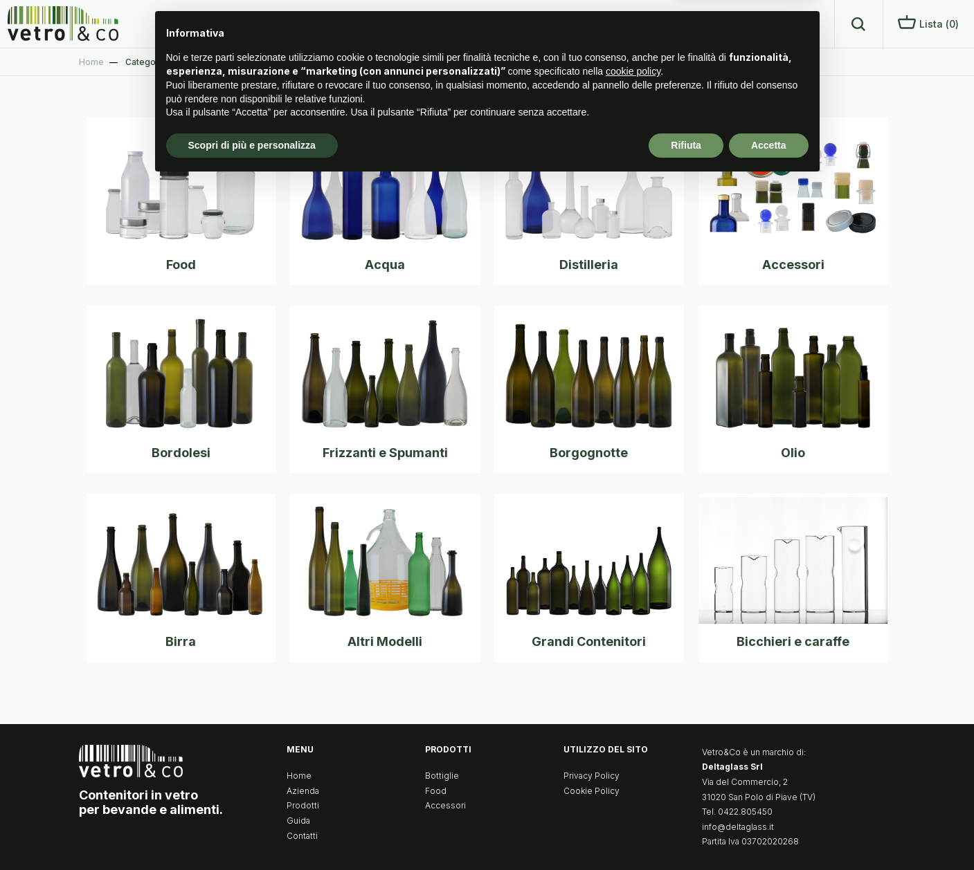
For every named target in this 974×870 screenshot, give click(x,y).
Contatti (797, 24)
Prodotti (683, 24)
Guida (740, 24)
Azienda (620, 24)
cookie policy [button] (633, 758)
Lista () (928, 22)
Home (563, 24)
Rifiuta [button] (686, 831)
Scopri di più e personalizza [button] (252, 831)
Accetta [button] (768, 831)
